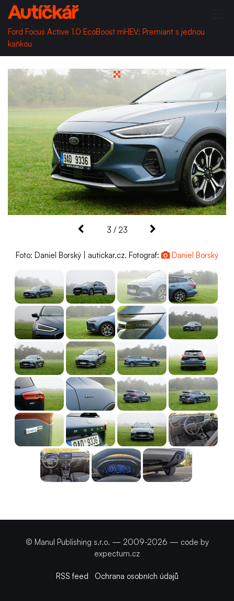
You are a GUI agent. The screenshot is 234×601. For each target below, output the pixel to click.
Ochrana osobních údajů (137, 576)
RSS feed (72, 576)
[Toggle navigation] (218, 14)
